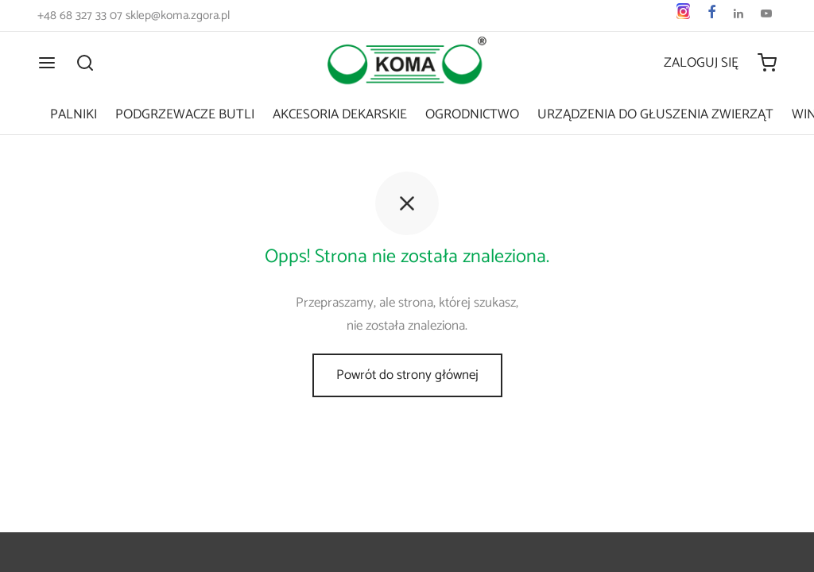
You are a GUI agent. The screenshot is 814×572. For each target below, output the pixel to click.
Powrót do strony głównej (407, 375)
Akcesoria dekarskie (340, 114)
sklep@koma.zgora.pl (178, 15)
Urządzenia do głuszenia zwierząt (655, 114)
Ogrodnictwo (472, 114)
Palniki (73, 114)
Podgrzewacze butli (184, 114)
